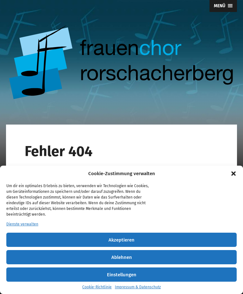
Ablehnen (121, 257)
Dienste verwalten (22, 224)
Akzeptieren (121, 240)
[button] (233, 173)
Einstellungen (121, 275)
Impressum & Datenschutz (138, 287)
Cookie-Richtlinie (97, 287)
